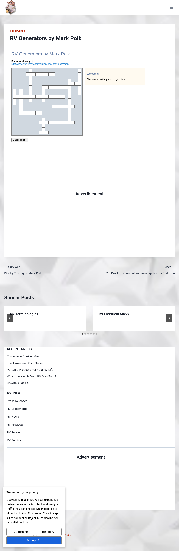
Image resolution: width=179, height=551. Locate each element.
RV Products (15, 424)
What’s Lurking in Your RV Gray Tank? (31, 376)
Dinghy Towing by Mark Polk (45, 270)
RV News (13, 416)
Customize (20, 532)
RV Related (14, 432)
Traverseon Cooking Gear (24, 356)
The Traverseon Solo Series (25, 363)
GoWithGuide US (18, 383)
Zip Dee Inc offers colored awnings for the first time (134, 270)
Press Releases (17, 401)
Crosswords (17, 31)
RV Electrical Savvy (114, 314)
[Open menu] (171, 7)
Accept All (34, 540)
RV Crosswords (17, 409)
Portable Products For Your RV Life (30, 369)
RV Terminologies (24, 314)
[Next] (169, 318)
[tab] (82, 334)
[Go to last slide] (10, 318)
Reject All (48, 532)
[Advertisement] (89, 222)
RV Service (14, 440)
